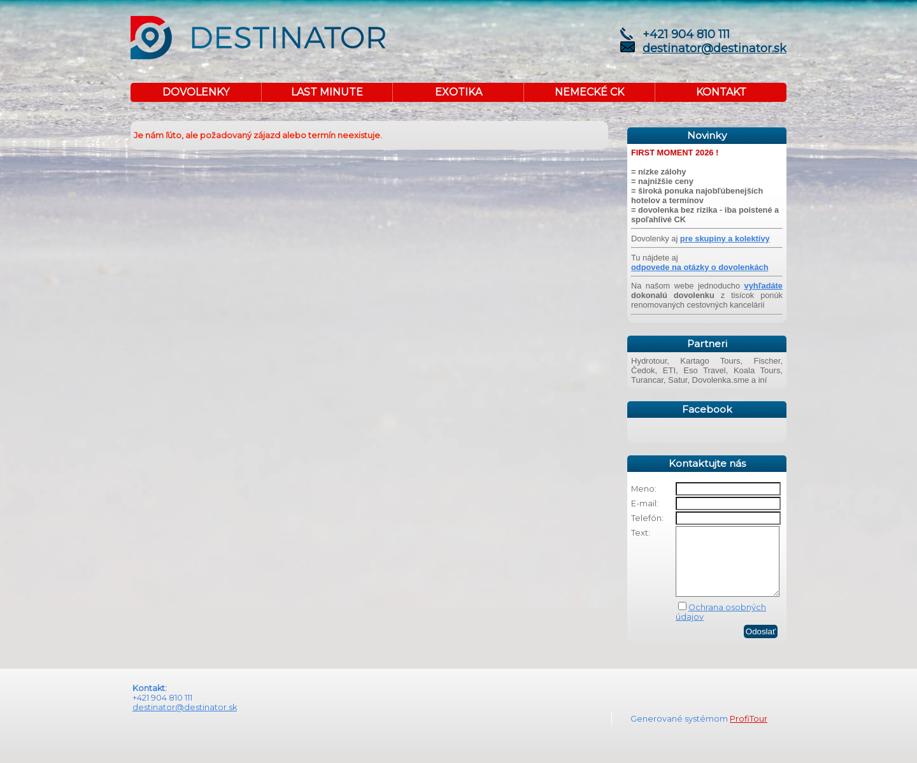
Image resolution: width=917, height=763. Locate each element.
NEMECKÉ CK (589, 92)
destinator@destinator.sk (714, 48)
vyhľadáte (763, 285)
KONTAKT (721, 92)
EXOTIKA (458, 92)
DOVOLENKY (195, 92)
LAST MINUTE (327, 92)
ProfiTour (748, 732)
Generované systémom (680, 732)
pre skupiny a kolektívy (725, 238)
